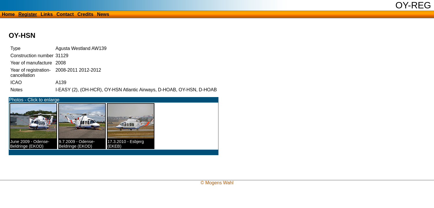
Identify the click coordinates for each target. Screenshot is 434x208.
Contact (65, 14)
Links (47, 14)
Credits (85, 14)
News (103, 14)
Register (28, 14)
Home (8, 14)
